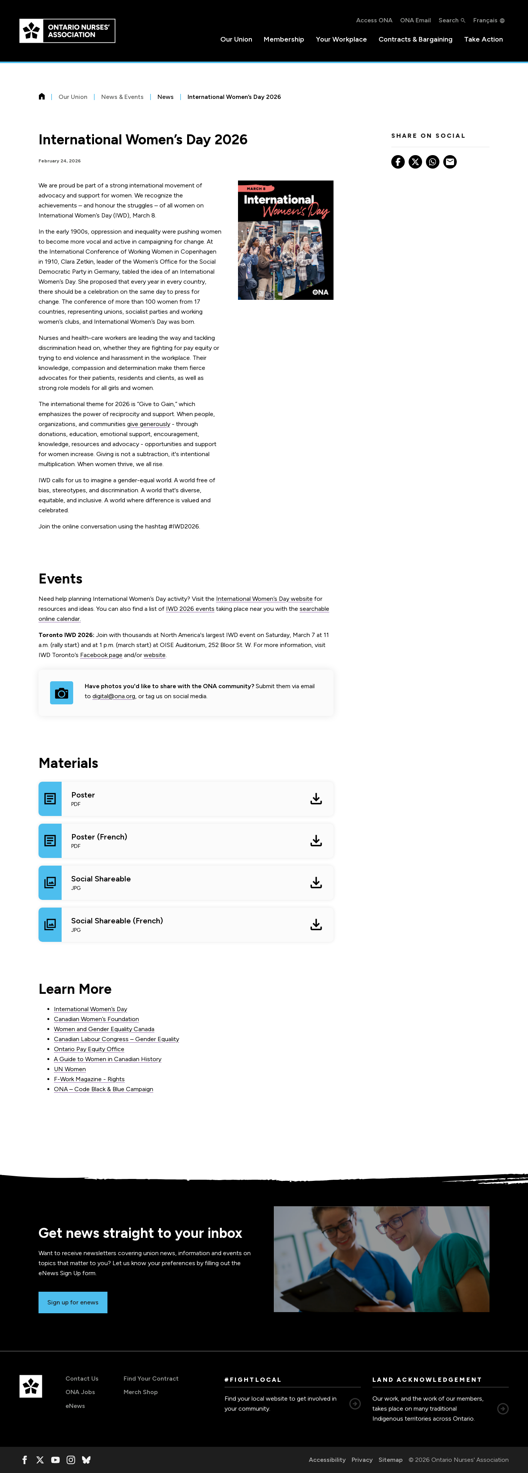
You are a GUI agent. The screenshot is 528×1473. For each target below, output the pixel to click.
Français (485, 20)
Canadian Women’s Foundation (96, 1019)
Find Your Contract (151, 1378)
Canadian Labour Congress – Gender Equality (116, 1039)
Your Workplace (341, 39)
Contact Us (82, 1378)
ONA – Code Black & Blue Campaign (103, 1089)
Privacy (362, 1459)
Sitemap (391, 1459)
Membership (284, 39)
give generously (148, 424)
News (166, 96)
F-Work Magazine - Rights (89, 1079)
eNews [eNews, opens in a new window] (75, 1405)
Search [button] (449, 20)
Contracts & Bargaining (416, 39)
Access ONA (374, 20)
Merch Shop (141, 1392)
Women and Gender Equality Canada (104, 1029)
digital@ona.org (113, 696)
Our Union (236, 39)
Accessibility (327, 1459)
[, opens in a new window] (24, 1460)
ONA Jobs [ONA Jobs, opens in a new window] (80, 1392)
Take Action (483, 39)
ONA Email (415, 20)
